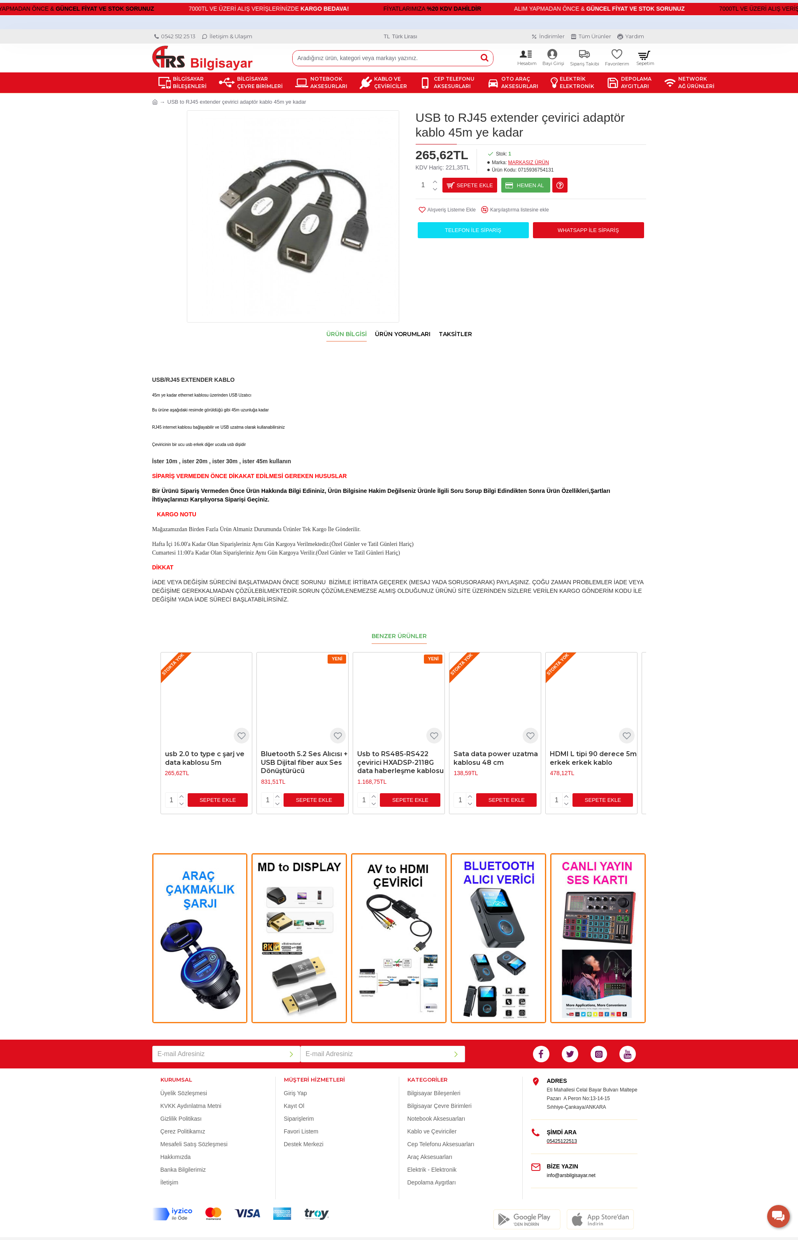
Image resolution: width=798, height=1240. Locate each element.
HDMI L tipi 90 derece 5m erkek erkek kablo (593, 748)
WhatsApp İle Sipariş (588, 231)
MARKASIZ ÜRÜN (528, 162)
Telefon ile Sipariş (473, 231)
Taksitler (455, 334)
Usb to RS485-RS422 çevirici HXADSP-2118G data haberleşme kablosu (400, 752)
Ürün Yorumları (402, 334)
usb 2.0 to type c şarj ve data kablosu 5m (204, 748)
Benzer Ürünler (399, 625)
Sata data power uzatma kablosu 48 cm (496, 748)
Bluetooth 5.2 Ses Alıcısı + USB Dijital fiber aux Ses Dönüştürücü (304, 752)
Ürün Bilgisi (346, 334)
